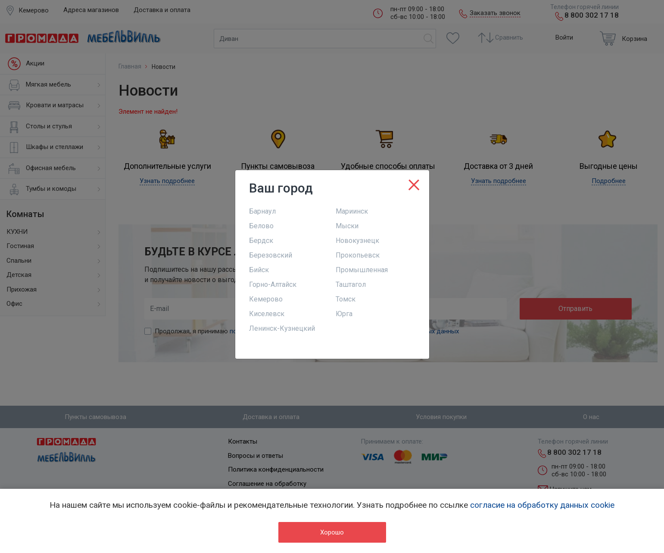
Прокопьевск (358, 255)
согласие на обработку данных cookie (542, 505)
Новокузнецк (357, 240)
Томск (345, 299)
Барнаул (262, 211)
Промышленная (362, 270)
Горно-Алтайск (272, 284)
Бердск (261, 240)
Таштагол (351, 284)
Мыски (347, 226)
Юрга (344, 314)
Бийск (259, 270)
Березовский (270, 255)
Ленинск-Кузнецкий (282, 328)
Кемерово (266, 299)
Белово (261, 226)
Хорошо (332, 532)
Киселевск (266, 314)
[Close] (414, 183)
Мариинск (352, 211)
